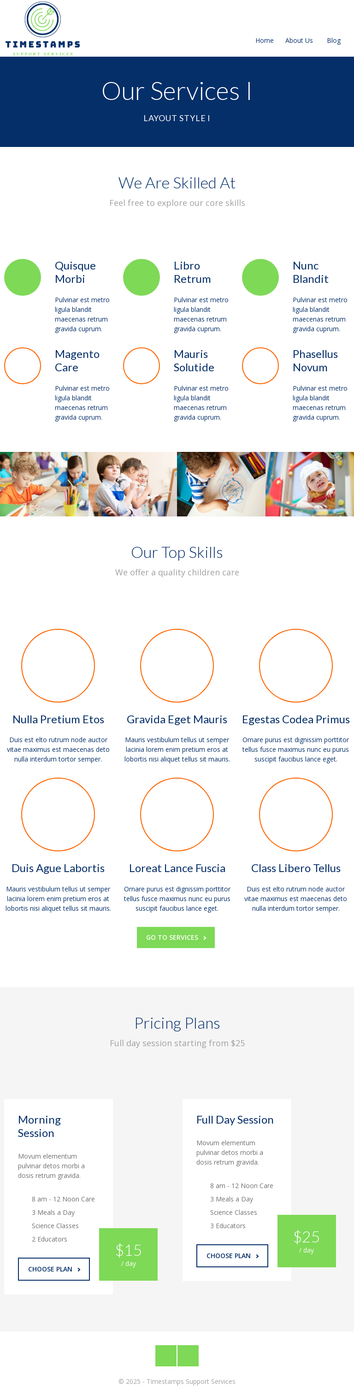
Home (264, 29)
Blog (333, 29)
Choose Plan (54, 1269)
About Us (299, 29)
